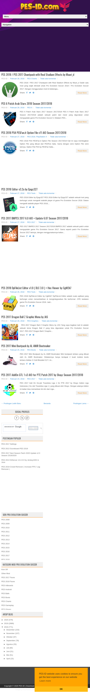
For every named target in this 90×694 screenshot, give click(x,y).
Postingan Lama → (81, 403)
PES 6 (29, 108)
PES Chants (32, 79)
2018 (6, 627)
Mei (7, 655)
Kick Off (4, 569)
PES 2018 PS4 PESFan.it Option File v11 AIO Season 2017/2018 (33, 132)
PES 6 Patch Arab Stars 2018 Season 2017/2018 (26, 103)
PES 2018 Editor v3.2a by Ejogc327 (19, 189)
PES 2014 (5, 544)
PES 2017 (31, 222)
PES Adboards (7, 585)
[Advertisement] (45, 49)
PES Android (6, 589)
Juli (7, 648)
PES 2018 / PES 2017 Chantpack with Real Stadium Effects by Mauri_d (37, 74)
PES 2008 (5, 520)
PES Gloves (6, 609)
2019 (6, 623)
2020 (6, 620)
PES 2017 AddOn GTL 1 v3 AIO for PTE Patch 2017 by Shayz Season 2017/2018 (42, 374)
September (10, 640)
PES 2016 (5, 551)
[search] (13, 427)
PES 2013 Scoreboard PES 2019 (14, 449)
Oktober (9, 637)
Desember (10, 630)
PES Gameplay (7, 605)
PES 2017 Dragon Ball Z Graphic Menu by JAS (24, 316)
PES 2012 (5, 536)
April (8, 659)
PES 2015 (5, 548)
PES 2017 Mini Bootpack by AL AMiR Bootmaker (26, 345)
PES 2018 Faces (8, 581)
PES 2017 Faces (8, 577)
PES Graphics (32, 321)
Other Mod (5, 573)
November (10, 633)
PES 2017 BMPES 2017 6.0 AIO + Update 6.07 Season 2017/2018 (34, 218)
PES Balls (5, 593)
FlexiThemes (27, 689)
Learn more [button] (45, 681)
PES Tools (31, 193)
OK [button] (61, 689)
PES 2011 (5, 532)
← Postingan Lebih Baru (11, 403)
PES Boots (31, 350)
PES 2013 (5, 540)
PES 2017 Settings (8, 444)
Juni (8, 651)
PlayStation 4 (41, 137)
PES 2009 (5, 524)
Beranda (47, 403)
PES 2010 (5, 528)
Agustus (9, 644)
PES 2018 (31, 137)
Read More (82, 93)
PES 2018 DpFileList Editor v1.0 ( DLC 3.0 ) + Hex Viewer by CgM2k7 (36, 287)
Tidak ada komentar (48, 79)
